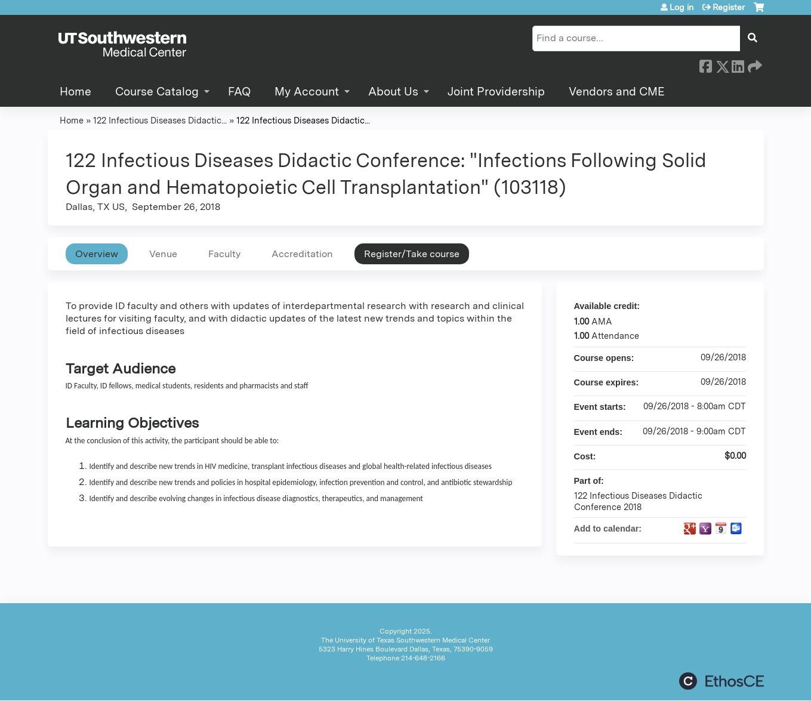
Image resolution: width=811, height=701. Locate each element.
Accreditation (302, 254)
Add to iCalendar (721, 528)
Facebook (705, 64)
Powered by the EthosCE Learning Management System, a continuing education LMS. (721, 681)
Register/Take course (412, 254)
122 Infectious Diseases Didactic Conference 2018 (638, 501)
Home (75, 91)
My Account (307, 91)
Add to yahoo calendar (705, 529)
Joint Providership (496, 91)
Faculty (224, 254)
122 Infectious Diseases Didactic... (160, 120)
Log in (681, 7)
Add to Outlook (736, 529)
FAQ (239, 91)
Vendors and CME (617, 91)
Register (729, 7)
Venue (163, 254)
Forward (754, 64)
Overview (96, 254)
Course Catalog (157, 91)
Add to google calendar (690, 529)
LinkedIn (738, 64)
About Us (393, 91)
